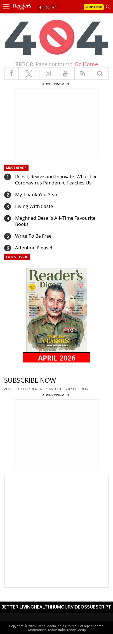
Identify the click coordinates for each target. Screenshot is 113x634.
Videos (79, 607)
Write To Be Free (33, 236)
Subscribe (93, 7)
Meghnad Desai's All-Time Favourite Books (55, 221)
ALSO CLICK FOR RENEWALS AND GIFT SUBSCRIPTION (46, 389)
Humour (61, 607)
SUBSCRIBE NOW (30, 380)
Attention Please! (33, 247)
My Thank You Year (36, 194)
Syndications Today (42, 630)
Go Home (86, 64)
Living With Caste (34, 206)
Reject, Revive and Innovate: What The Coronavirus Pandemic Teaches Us (56, 179)
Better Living (17, 607)
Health (42, 607)
